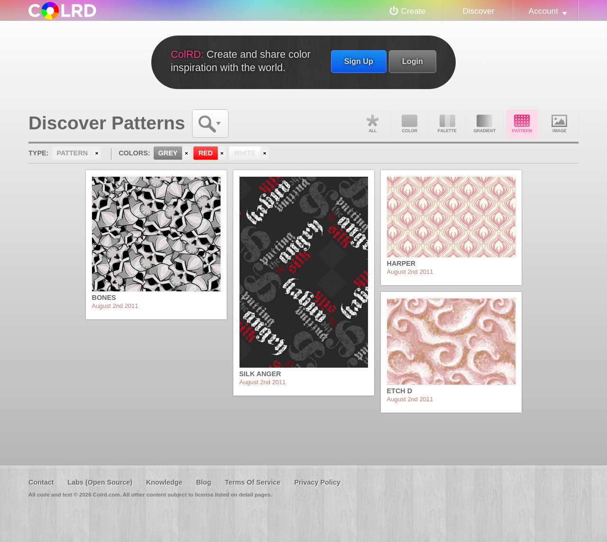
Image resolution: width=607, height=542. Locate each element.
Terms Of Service (252, 482)
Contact (41, 482)
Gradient (485, 123)
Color (410, 123)
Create (413, 11)
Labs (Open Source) (99, 482)
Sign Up (358, 61)
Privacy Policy (317, 482)
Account (543, 11)
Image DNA (559, 123)
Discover (478, 11)
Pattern (522, 123)
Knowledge (164, 482)
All (372, 123)
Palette (447, 123)
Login (412, 61)
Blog (203, 482)
